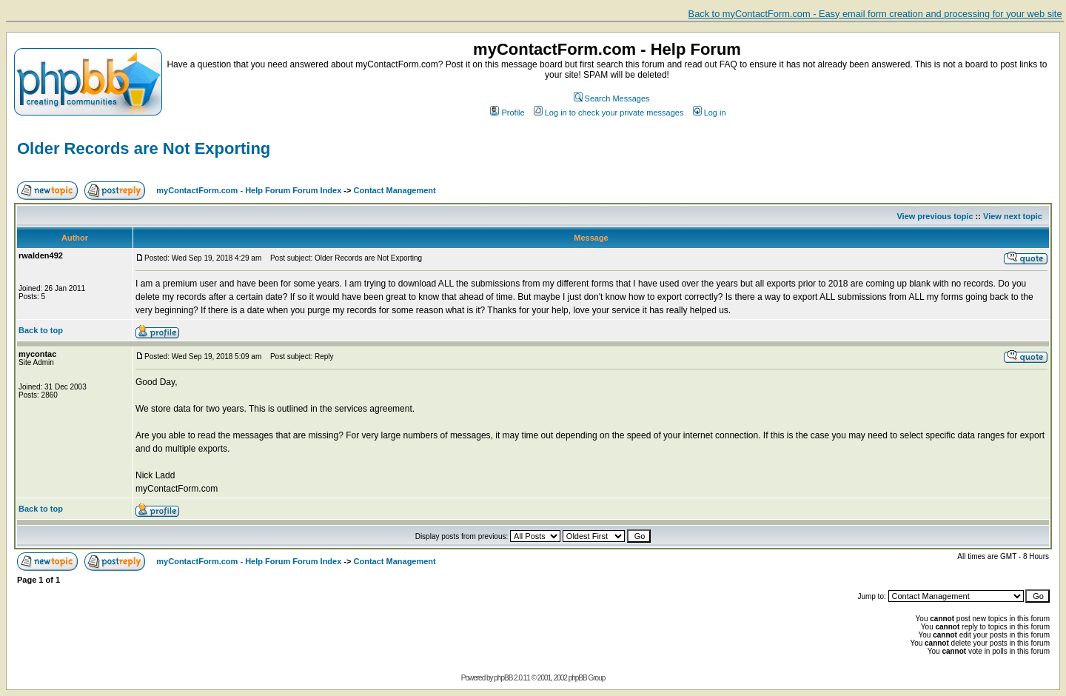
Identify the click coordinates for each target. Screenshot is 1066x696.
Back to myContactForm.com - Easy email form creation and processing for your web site (875, 13)
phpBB (503, 678)
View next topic (1012, 216)
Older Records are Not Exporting (143, 148)
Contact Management (395, 190)
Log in (709, 112)
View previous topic (934, 216)
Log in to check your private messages (609, 112)
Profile (507, 112)
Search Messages (612, 98)
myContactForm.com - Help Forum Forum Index (248, 190)
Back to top (41, 330)
